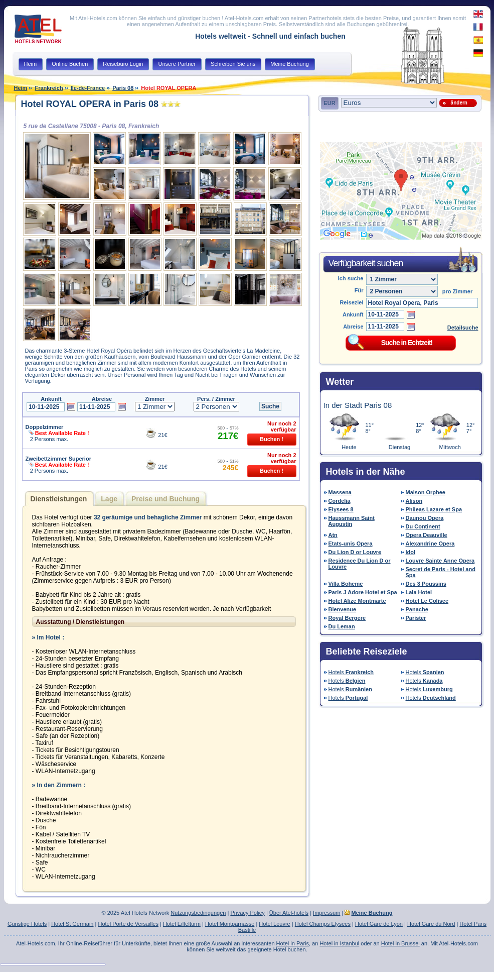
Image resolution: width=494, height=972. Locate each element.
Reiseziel (351, 302)
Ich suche (351, 278)
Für (359, 290)
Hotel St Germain (72, 924)
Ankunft (353, 314)
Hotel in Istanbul (339, 943)
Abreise (353, 326)
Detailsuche (462, 328)
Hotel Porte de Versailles (128, 924)
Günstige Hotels (27, 924)
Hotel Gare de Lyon (379, 924)
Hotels (351, 672)
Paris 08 (122, 88)
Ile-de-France (88, 88)
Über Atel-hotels (288, 913)
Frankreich (49, 88)
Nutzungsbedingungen (198, 913)
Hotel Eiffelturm (182, 924)
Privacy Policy (247, 913)
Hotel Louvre (274, 924)
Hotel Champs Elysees (323, 924)
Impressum (326, 913)
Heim (21, 88)
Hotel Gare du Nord (431, 924)
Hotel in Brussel (400, 943)
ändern (457, 102)
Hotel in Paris (292, 943)
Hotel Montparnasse (229, 924)
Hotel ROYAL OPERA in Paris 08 (89, 104)
